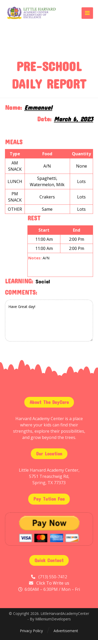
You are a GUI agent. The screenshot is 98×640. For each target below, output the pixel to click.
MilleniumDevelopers (53, 618)
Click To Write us (52, 583)
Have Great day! (49, 320)
